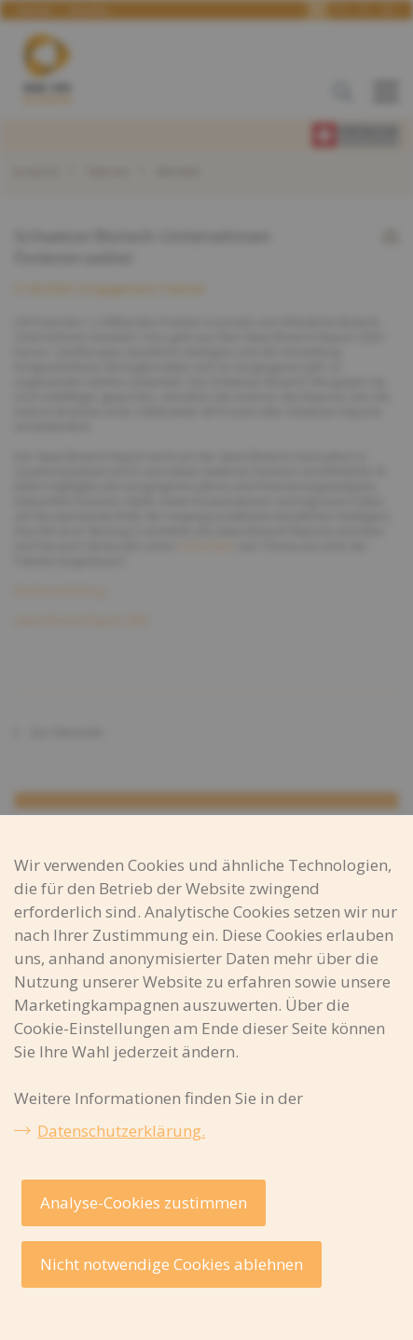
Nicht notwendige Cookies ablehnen (171, 1264)
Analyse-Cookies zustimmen (143, 1202)
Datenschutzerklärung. (121, 1130)
